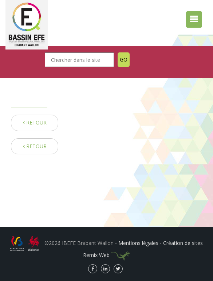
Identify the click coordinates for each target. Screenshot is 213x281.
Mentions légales (138, 243)
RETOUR (35, 122)
